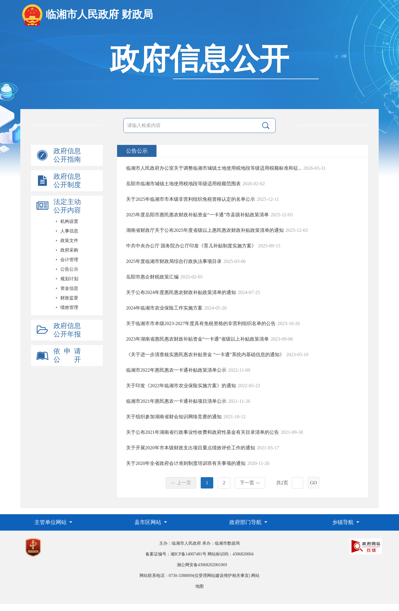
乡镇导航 (343, 522)
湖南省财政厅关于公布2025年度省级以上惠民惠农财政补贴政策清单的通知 (205, 230)
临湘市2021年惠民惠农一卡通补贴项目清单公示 (176, 401)
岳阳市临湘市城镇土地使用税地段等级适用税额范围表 (183, 183)
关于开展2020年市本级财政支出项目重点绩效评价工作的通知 (190, 447)
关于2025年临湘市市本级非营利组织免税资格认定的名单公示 (190, 199)
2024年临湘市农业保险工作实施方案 (164, 307)
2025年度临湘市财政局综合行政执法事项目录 (174, 261)
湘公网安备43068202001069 (202, 565)
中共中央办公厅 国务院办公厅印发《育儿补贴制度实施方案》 (191, 245)
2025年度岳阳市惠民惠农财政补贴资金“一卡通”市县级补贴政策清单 (197, 214)
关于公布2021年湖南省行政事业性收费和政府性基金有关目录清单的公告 (202, 432)
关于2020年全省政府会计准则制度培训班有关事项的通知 (185, 463)
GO (313, 482)
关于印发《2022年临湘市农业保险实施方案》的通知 (181, 385)
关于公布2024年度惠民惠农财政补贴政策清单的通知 (181, 292)
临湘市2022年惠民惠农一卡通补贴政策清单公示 (176, 370)
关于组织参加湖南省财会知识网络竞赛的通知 (174, 416)
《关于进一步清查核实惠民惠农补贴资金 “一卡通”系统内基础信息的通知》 (205, 354)
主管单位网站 (51, 522)
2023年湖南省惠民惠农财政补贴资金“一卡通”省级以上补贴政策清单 (197, 339)
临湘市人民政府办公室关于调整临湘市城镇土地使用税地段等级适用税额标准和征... (214, 168)
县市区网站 (148, 522)
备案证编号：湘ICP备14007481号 (175, 554)
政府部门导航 (246, 522)
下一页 (250, 482)
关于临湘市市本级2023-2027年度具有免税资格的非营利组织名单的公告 (201, 323)
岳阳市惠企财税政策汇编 (152, 276)
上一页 (181, 482)
